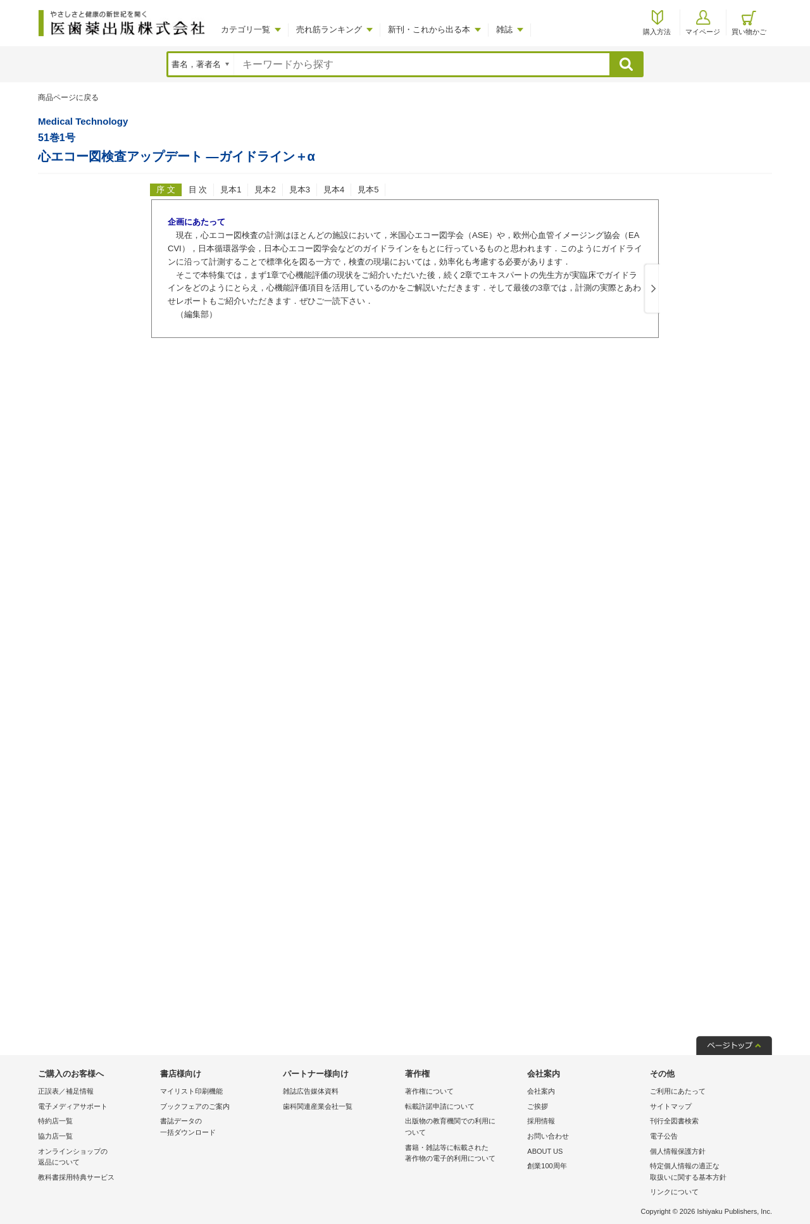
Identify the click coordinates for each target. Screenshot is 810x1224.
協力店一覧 (55, 1136)
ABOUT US (545, 1151)
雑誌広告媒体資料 (311, 1091)
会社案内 (541, 1091)
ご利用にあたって (678, 1091)
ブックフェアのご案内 (195, 1106)
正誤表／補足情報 (66, 1091)
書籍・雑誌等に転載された (463, 1154)
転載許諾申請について (440, 1106)
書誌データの (218, 1127)
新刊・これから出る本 (429, 29)
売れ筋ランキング (329, 29)
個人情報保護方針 (678, 1151)
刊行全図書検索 (674, 1121)
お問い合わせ (548, 1136)
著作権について (429, 1091)
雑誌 (504, 29)
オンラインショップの (96, 1157)
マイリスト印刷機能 (191, 1091)
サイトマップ (671, 1106)
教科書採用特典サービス (76, 1177)
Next (651, 289)
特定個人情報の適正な (708, 1172)
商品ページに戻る (68, 97)
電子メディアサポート (73, 1106)
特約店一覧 (55, 1121)
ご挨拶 (537, 1106)
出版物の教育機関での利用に (463, 1127)
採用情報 (541, 1121)
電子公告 (664, 1136)
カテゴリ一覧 (245, 29)
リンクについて (674, 1192)
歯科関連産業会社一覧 (317, 1106)
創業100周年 (546, 1166)
